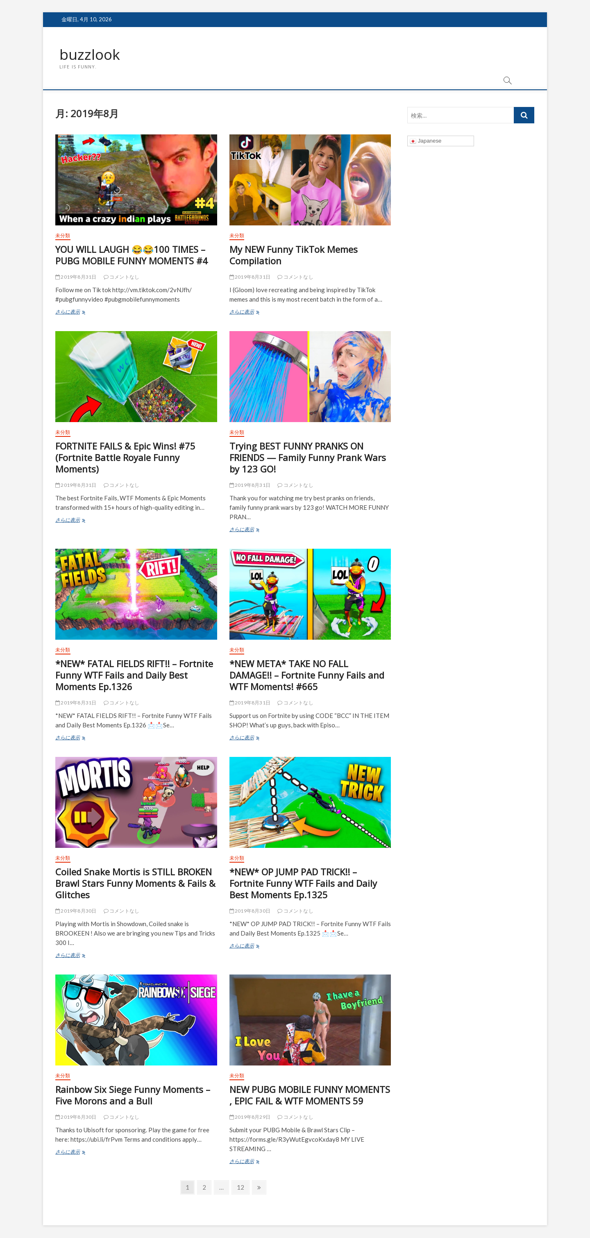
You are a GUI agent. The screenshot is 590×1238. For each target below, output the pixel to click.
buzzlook (90, 54)
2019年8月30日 (75, 911)
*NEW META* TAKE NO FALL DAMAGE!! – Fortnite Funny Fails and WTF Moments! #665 (306, 675)
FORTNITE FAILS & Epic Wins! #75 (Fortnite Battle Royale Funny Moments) (125, 457)
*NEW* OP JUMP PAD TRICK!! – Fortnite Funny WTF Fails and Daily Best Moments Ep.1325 (303, 883)
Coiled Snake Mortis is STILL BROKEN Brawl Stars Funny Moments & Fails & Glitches (135, 883)
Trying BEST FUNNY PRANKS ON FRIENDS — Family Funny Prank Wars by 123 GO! (307, 457)
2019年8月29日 (249, 1117)
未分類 (62, 236)
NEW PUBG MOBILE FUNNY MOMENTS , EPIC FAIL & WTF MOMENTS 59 (309, 1095)
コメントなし (122, 277)
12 (240, 1189)
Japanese (426, 141)
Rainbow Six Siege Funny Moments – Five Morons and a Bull (132, 1095)
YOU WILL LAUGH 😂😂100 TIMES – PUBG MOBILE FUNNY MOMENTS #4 (131, 255)
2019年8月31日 (75, 277)
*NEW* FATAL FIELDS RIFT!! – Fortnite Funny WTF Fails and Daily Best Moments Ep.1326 (134, 675)
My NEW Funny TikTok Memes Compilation (293, 255)
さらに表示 (78, 313)
